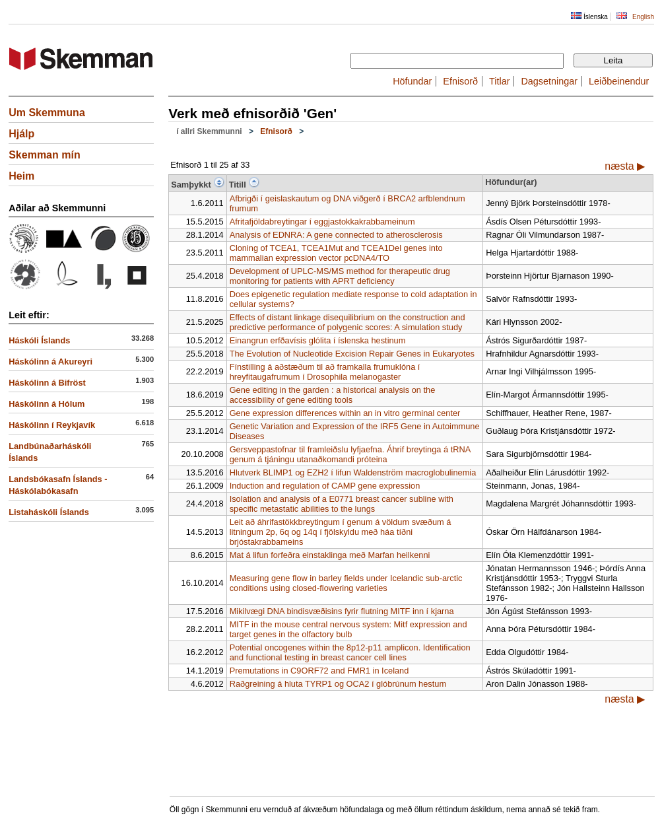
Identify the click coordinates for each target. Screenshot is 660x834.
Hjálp (21, 133)
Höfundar (412, 81)
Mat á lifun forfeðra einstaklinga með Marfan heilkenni (330, 555)
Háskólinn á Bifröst (47, 383)
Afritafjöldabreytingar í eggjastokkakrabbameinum (322, 221)
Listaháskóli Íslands (49, 512)
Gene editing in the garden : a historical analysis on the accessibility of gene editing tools (333, 395)
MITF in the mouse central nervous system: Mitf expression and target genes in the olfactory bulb (348, 629)
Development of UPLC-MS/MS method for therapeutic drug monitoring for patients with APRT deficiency (340, 276)
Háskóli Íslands (39, 340)
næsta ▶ (625, 166)
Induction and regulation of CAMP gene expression (325, 486)
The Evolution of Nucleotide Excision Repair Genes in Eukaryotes (352, 354)
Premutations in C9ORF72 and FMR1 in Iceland (319, 671)
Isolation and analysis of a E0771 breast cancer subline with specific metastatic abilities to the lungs (341, 504)
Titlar (499, 81)
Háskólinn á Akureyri (50, 361)
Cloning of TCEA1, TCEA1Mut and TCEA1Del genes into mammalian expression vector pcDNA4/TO (336, 253)
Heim (21, 176)
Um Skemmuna (47, 112)
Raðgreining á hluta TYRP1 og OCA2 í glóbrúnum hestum (338, 684)
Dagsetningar (549, 81)
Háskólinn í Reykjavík (52, 425)
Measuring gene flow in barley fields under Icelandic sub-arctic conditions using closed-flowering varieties (346, 583)
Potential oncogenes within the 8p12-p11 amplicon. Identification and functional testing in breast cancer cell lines (350, 652)
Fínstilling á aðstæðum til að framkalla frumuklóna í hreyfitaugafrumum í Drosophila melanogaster (325, 372)
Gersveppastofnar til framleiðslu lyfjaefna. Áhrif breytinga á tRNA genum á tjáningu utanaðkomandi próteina (350, 454)
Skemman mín (44, 154)
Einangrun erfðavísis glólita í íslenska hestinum (318, 340)
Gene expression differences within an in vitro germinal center (345, 413)
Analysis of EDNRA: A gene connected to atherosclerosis (336, 235)
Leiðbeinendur (619, 81)
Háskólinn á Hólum (46, 404)
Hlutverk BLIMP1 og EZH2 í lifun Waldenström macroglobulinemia (353, 472)
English (643, 16)
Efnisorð (460, 81)
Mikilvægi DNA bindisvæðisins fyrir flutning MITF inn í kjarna (342, 611)
